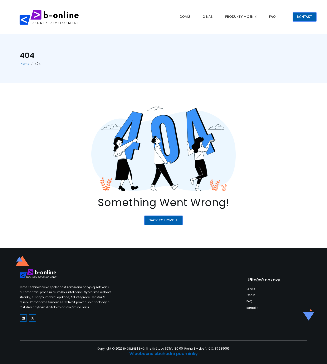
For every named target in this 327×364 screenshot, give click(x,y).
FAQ (272, 16)
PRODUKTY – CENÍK (241, 16)
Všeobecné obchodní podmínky (163, 353)
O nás (251, 289)
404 (38, 63)
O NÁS (207, 16)
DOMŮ (185, 16)
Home (25, 64)
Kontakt (252, 308)
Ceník (251, 295)
